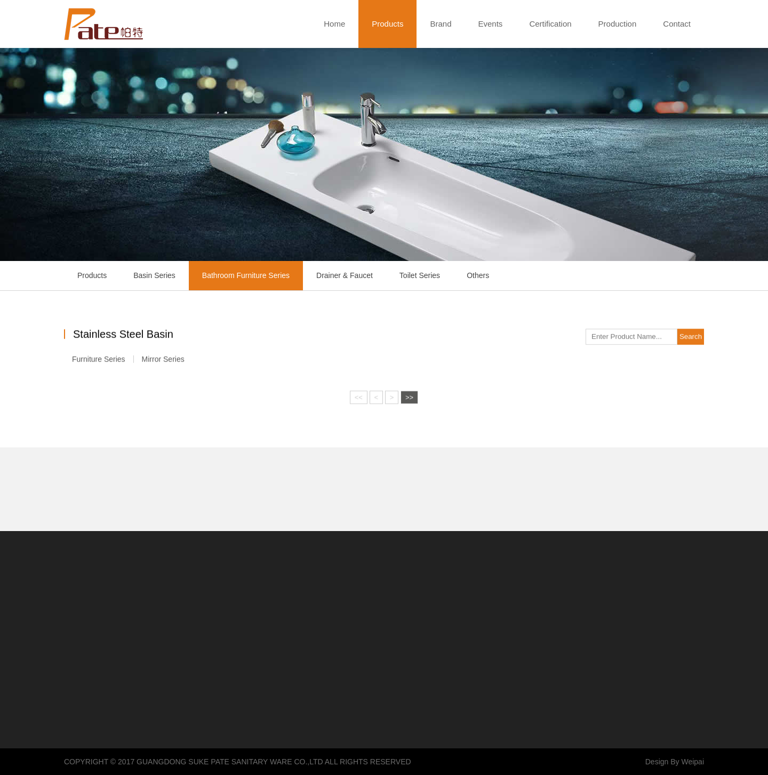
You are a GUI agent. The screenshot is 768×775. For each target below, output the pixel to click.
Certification (550, 23)
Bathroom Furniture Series (246, 275)
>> (409, 399)
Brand (440, 23)
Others (478, 275)
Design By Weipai (674, 761)
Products (387, 24)
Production (617, 23)
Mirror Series (163, 360)
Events (490, 23)
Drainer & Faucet (344, 275)
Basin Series (154, 275)
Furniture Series (98, 360)
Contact (677, 23)
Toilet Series (419, 275)
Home (334, 23)
